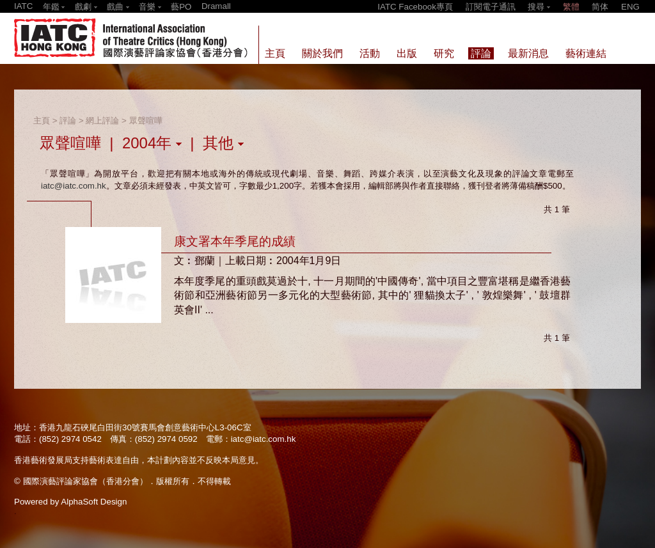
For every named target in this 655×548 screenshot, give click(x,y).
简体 (600, 7)
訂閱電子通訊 (491, 7)
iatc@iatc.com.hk (73, 186)
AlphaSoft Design (94, 501)
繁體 (571, 7)
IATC (23, 6)
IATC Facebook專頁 (415, 7)
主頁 (41, 120)
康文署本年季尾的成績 (235, 241)
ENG (630, 7)
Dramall (216, 6)
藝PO (181, 7)
